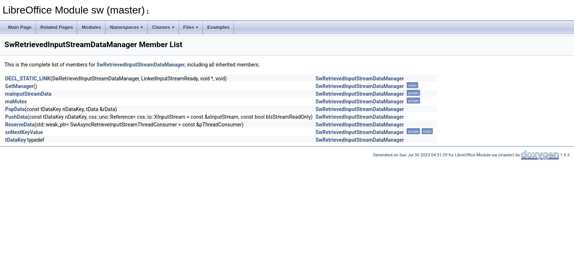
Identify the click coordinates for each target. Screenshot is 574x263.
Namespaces (127, 27)
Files (191, 27)
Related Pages (56, 27)
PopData (15, 109)
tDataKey (15, 140)
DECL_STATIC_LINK (28, 78)
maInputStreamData (28, 94)
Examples (218, 27)
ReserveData (19, 124)
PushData (16, 117)
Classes (163, 27)
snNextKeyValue (24, 132)
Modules (91, 27)
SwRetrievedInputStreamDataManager (140, 65)
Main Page (19, 27)
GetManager (19, 86)
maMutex (16, 101)
